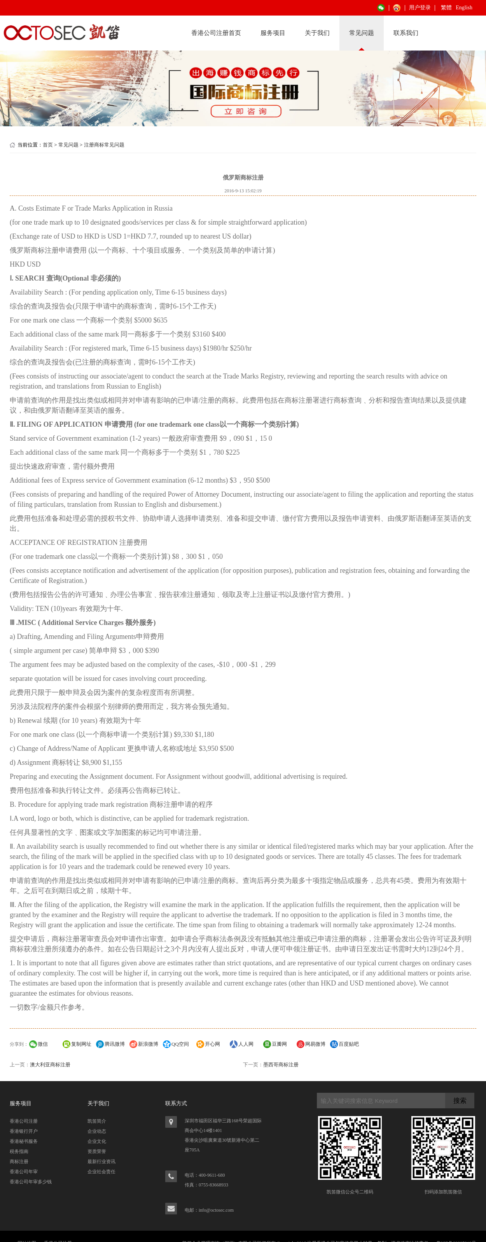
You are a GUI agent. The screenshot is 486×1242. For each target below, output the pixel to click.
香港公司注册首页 (216, 33)
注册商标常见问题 (104, 145)
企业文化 (96, 1141)
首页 (48, 145)
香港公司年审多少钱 (31, 1181)
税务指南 (19, 1151)
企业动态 (96, 1131)
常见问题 (361, 33)
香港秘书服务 (24, 1141)
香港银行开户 (24, 1131)
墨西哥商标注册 (281, 1065)
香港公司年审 (24, 1171)
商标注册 (19, 1161)
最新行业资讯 (101, 1161)
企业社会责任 (101, 1171)
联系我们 (405, 33)
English (464, 7)
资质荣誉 (96, 1151)
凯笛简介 (96, 1121)
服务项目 (272, 33)
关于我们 (317, 33)
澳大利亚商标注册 (50, 1065)
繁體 (446, 7)
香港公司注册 (24, 1121)
